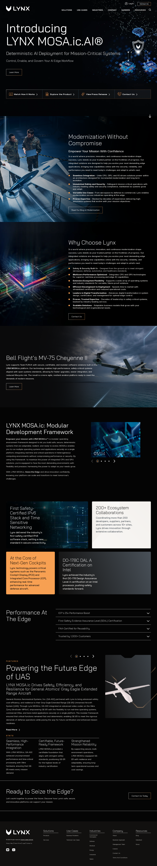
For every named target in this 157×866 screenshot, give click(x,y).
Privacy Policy (9, 843)
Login (23, 843)
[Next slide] (114, 461)
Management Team (119, 844)
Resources (141, 831)
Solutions (67, 10)
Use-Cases (82, 10)
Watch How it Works (24, 94)
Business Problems (72, 835)
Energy (92, 850)
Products (46, 835)
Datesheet (139, 840)
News (137, 844)
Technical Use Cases (73, 840)
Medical (92, 845)
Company (112, 10)
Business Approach (119, 840)
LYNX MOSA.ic (13, 368)
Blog (137, 835)
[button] (97, 461)
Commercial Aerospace (93, 835)
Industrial (93, 854)
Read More (12, 729)
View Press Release (97, 94)
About (115, 835)
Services (46, 840)
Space (91, 859)
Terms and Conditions (120, 857)
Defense (92, 841)
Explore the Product (61, 94)
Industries (97, 10)
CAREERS (126, 10)
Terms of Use (17, 843)
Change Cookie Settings (26, 839)
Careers (115, 849)
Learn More (14, 72)
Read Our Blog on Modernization (86, 210)
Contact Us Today (140, 796)
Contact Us (128, 94)
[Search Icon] (150, 10)
